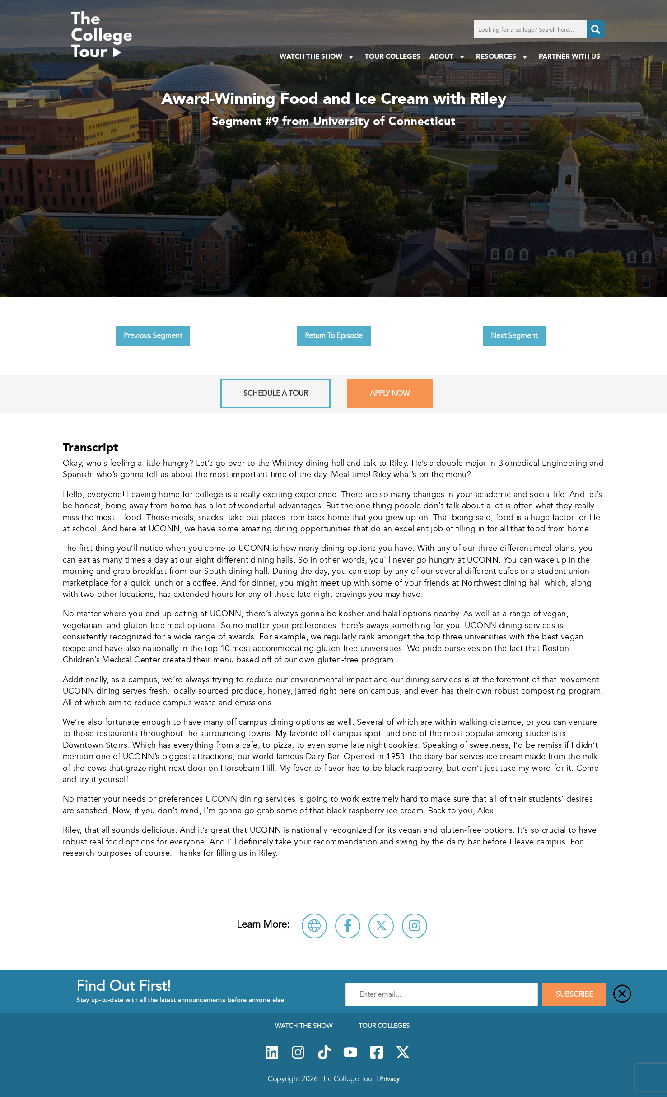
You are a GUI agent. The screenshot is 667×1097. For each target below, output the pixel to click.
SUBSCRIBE (574, 994)
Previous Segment (153, 335)
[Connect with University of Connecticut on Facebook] (347, 926)
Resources (503, 57)
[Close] (622, 994)
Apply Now (390, 393)
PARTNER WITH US (569, 56)
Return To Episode (334, 335)
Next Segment (514, 335)
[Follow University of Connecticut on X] (381, 926)
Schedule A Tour (275, 393)
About (448, 57)
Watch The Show (318, 57)
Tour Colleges (392, 56)
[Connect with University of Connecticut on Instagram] (414, 926)
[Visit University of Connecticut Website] (314, 926)
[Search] (596, 29)
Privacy (390, 1079)
